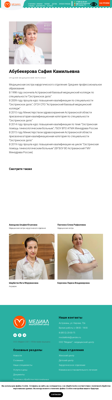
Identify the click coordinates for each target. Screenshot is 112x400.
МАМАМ (39, 4)
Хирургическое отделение (72, 363)
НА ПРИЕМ (104, 3)
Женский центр (66, 354)
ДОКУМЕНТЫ (40, 6)
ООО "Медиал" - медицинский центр (76, 340)
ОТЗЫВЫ (31, 6)
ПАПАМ (47, 4)
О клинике (18, 359)
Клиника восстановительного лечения (78, 368)
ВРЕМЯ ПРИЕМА (64, 4)
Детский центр (66, 359)
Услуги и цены (20, 368)
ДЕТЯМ (54, 4)
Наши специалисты (22, 363)
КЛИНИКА (31, 4)
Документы (19, 373)
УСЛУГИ (50, 6)
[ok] (20, 333)
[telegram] (24, 333)
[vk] (15, 333)
